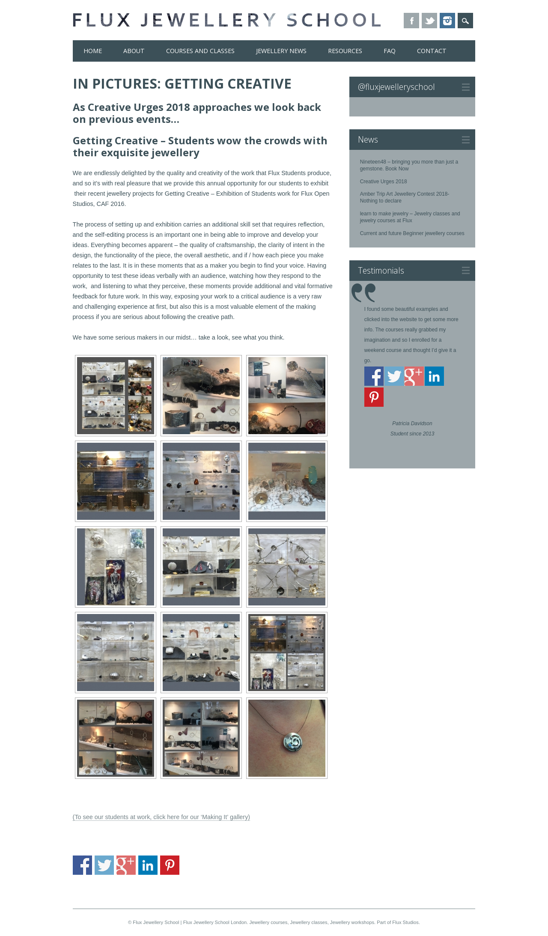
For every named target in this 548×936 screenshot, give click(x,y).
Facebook (411, 20)
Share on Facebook (82, 865)
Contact (432, 51)
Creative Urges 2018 (383, 182)
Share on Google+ (126, 865)
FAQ (390, 51)
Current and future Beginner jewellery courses (412, 233)
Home (92, 51)
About (134, 51)
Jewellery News (281, 51)
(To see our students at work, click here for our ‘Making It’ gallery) (161, 817)
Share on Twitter (104, 865)
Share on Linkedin (148, 865)
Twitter (429, 20)
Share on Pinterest (169, 865)
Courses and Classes (200, 51)
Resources (345, 51)
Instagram (447, 20)
